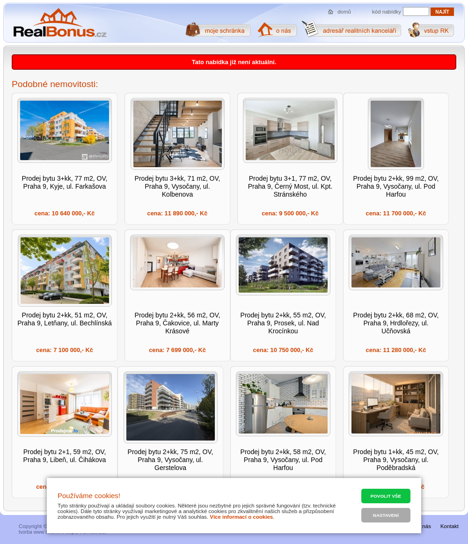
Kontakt (449, 526)
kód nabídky (386, 12)
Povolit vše (386, 496)
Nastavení (386, 515)
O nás (424, 526)
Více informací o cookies (241, 517)
